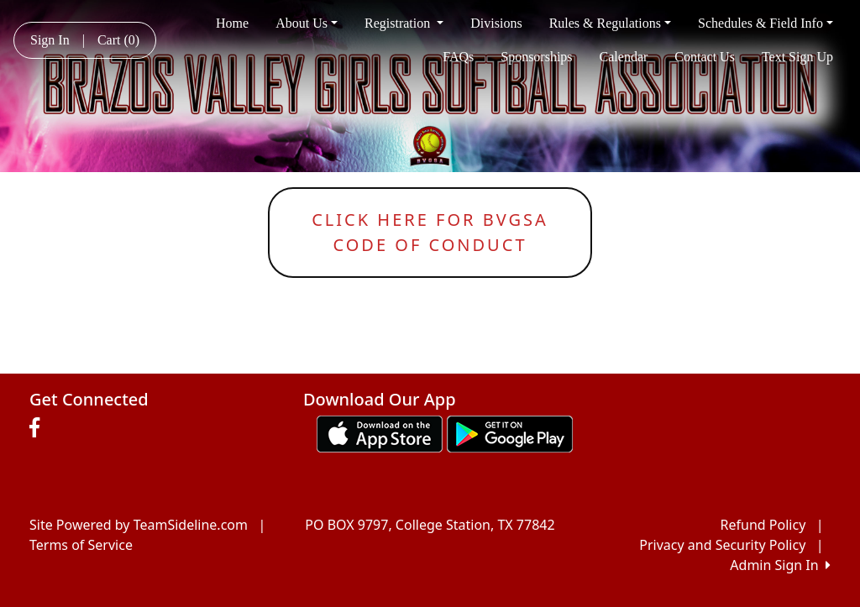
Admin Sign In (780, 565)
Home (232, 23)
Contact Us (704, 57)
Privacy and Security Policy (722, 545)
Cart (118, 40)
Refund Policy (763, 524)
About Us (306, 23)
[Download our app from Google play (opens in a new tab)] (510, 433)
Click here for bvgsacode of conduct (430, 232)
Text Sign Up (797, 57)
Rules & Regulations (610, 23)
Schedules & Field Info (765, 23)
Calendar (624, 57)
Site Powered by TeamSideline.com (138, 524)
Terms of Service (81, 545)
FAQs (458, 57)
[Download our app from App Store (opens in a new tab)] (380, 433)
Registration (403, 23)
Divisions (496, 23)
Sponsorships (536, 57)
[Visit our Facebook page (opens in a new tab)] (38, 428)
